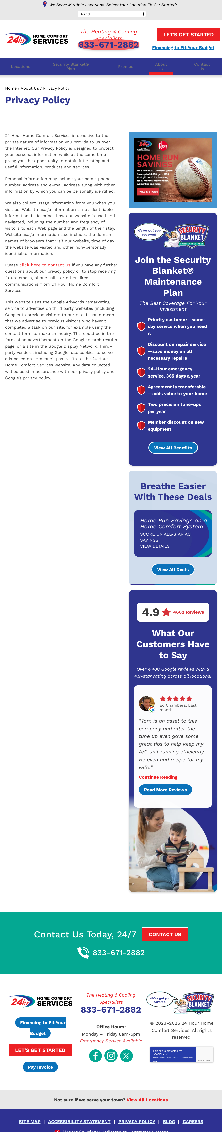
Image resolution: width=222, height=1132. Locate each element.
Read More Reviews (165, 780)
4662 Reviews (188, 609)
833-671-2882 (108, 44)
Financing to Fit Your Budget (181, 46)
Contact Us (165, 925)
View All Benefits (173, 444)
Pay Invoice (40, 1057)
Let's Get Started (184, 34)
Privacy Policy (170, 1043)
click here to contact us (45, 272)
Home (11, 87)
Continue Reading (158, 767)
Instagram (111, 1039)
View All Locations (147, 1090)
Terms (208, 1047)
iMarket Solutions (78, 1121)
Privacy (201, 1047)
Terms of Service (187, 1043)
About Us (30, 87)
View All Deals (173, 566)
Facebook (98, 1039)
